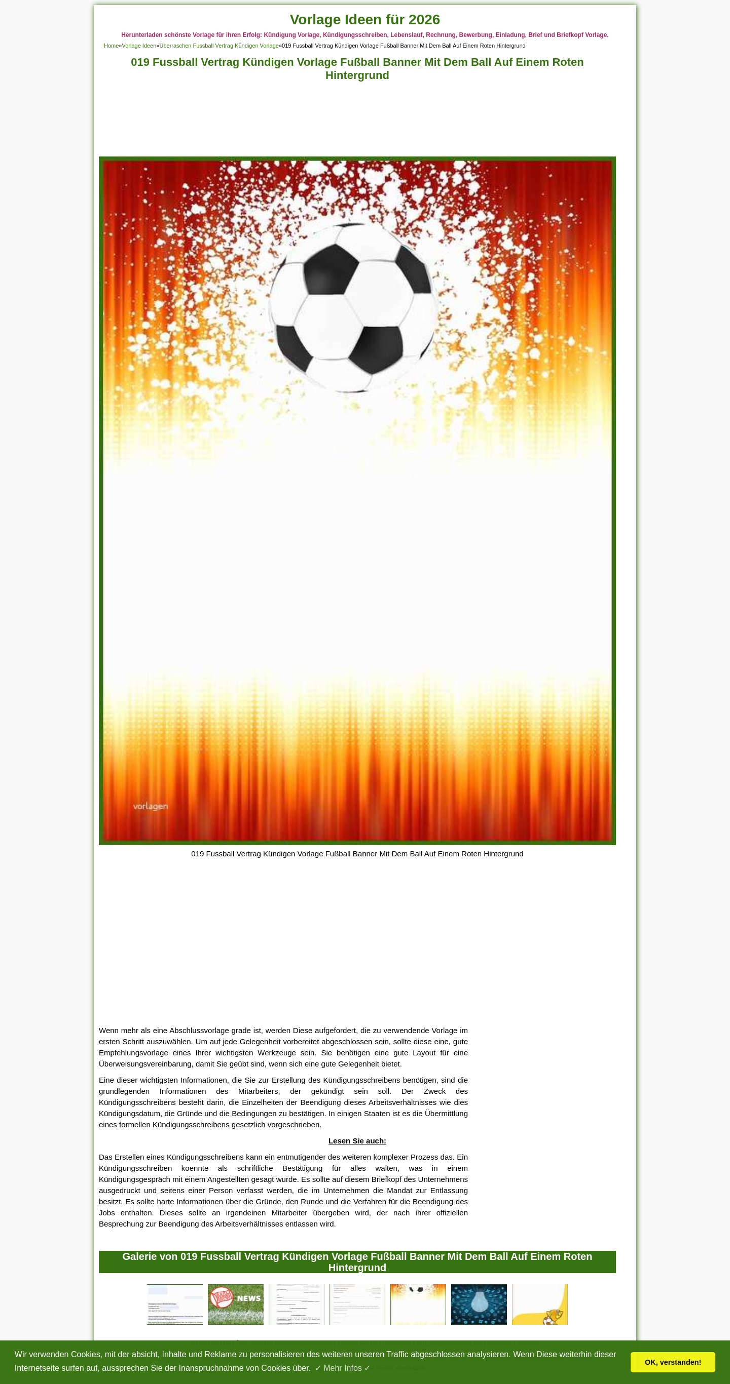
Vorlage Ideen (139, 46)
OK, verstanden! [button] (673, 1362)
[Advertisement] (357, 121)
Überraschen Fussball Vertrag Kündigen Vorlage (218, 46)
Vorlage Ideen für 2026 (365, 19)
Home (111, 46)
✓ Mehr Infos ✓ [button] (343, 1368)
